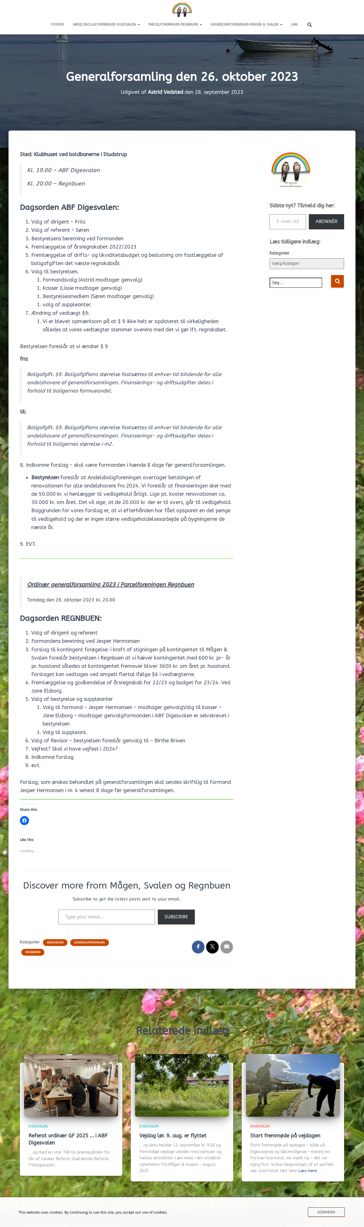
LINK (294, 24)
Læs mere (308, 1170)
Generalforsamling (89, 942)
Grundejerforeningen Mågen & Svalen (246, 24)
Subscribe (176, 917)
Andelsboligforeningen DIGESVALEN (106, 24)
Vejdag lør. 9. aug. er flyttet (172, 1136)
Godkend (326, 1211)
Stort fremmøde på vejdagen (285, 1136)
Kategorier (279, 253)
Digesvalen (55, 942)
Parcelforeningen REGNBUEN (175, 24)
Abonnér (326, 221)
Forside (57, 24)
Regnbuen (32, 952)
